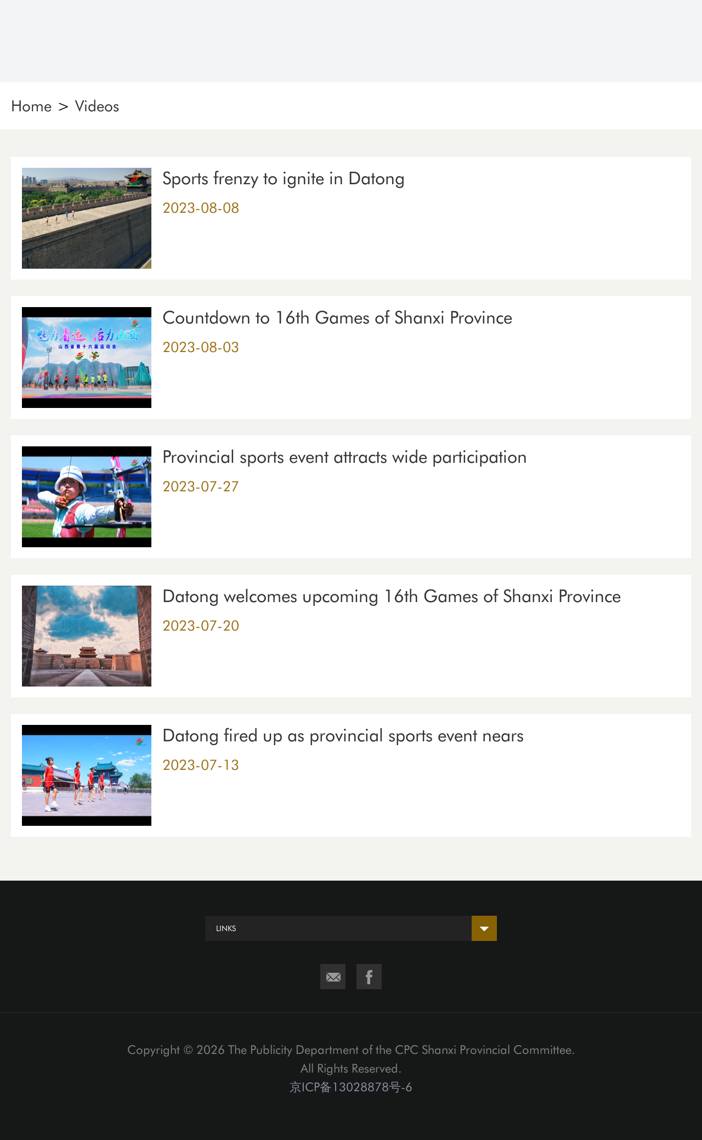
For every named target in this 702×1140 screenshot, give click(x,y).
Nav (673, 41)
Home (31, 106)
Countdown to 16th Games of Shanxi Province (337, 317)
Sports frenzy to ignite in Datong (283, 178)
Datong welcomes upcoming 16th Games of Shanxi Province (391, 596)
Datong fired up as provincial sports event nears (343, 735)
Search (613, 41)
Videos (97, 106)
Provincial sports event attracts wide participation (344, 456)
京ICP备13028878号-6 (351, 1087)
